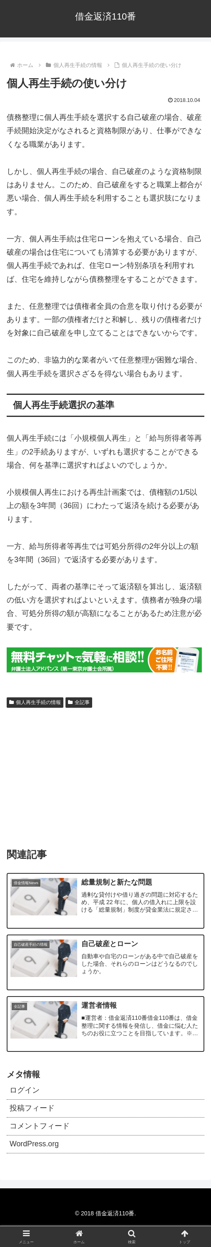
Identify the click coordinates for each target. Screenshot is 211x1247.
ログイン (25, 1090)
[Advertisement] (105, 774)
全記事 (79, 702)
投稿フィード (32, 1109)
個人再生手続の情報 (35, 702)
